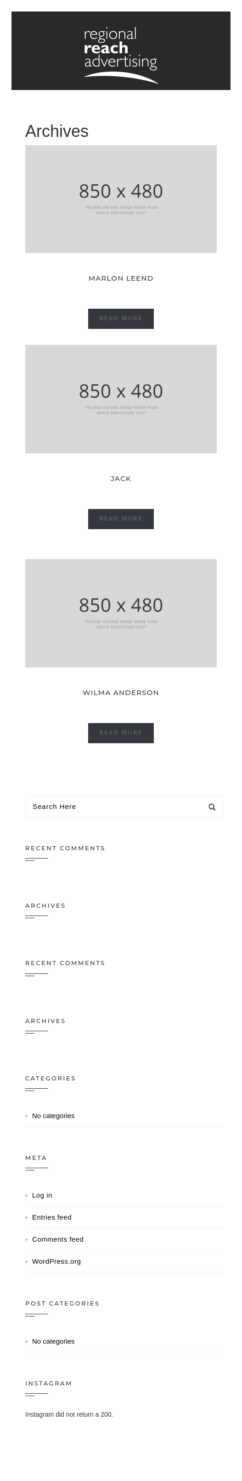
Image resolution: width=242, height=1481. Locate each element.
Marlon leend (121, 278)
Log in (42, 1195)
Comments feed (58, 1239)
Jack (121, 478)
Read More (120, 318)
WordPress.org (56, 1261)
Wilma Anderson (121, 692)
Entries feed (52, 1217)
